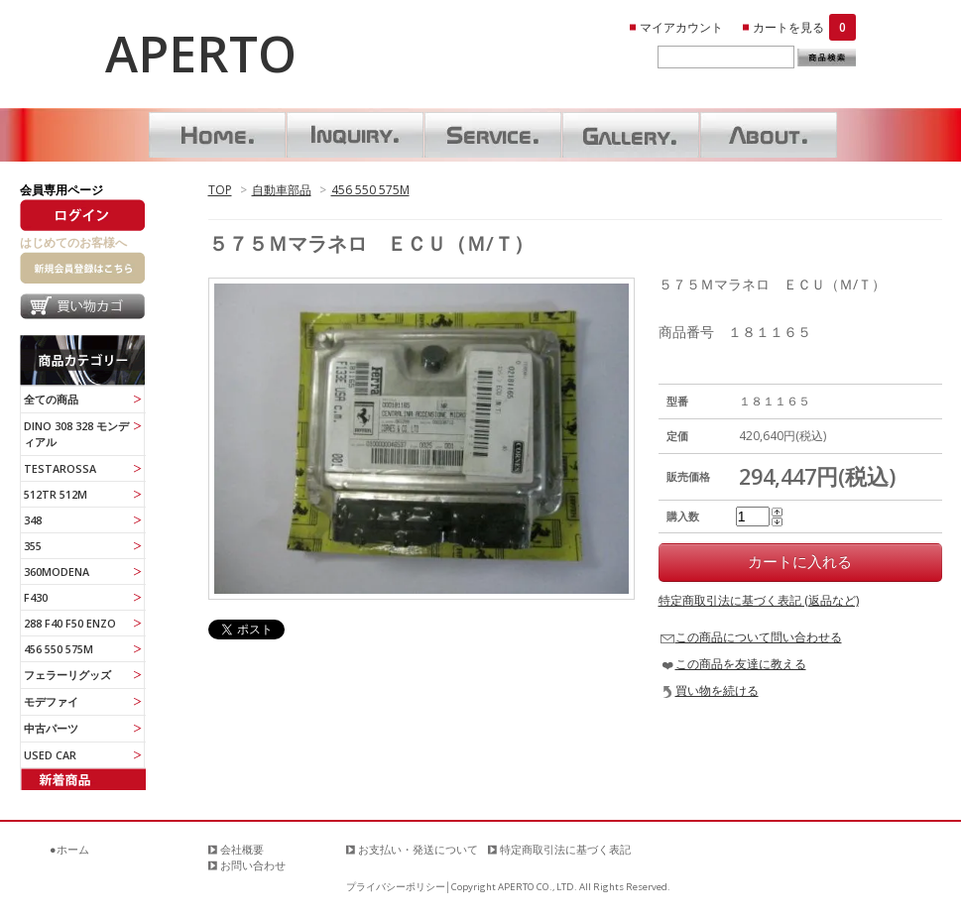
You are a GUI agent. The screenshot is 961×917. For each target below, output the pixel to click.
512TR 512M (55, 494)
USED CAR (50, 754)
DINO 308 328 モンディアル (76, 433)
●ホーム (69, 849)
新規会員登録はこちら (82, 268)
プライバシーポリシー (395, 886)
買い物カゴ (82, 309)
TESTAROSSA (60, 468)
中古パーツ (51, 728)
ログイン (82, 215)
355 (33, 545)
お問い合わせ (355, 135)
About (768, 135)
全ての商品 (51, 399)
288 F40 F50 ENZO (70, 623)
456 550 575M (370, 189)
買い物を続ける (717, 690)
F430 (36, 597)
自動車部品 (281, 189)
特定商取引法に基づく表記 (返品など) (759, 600)
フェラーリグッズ (67, 674)
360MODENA (56, 571)
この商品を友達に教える (740, 663)
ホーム (217, 135)
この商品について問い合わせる (758, 637)
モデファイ (51, 701)
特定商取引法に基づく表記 (565, 849)
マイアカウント (681, 27)
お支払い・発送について (418, 849)
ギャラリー (630, 135)
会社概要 (242, 849)
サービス (492, 135)
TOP (220, 189)
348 (33, 520)
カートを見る (804, 27)
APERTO (201, 53)
